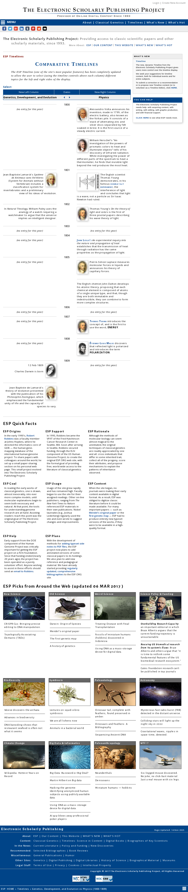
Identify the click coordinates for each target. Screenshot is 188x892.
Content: (26, 840)
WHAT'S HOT (164, 45)
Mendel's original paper (103, 512)
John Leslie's (84, 240)
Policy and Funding (75, 845)
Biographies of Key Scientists (148, 840)
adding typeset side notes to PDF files (65, 545)
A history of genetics (62, 646)
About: (27, 835)
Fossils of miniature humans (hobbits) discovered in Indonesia (113, 638)
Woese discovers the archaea (21, 710)
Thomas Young (98, 321)
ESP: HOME (8, 888)
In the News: (23, 845)
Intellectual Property (97, 865)
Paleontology (104, 680)
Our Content (51, 835)
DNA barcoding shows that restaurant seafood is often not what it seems (23, 728)
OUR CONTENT (103, 45)
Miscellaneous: (21, 855)
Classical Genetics (110, 22)
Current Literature (46, 845)
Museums (169, 860)
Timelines (136, 22)
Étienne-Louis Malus (102, 343)
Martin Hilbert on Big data (66, 780)
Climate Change (14, 743)
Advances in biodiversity (19, 717)
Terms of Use (43, 865)
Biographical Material (145, 860)
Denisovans (102, 780)
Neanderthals (103, 773)
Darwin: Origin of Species (65, 624)
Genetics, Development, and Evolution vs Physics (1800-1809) (70, 888)
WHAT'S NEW (144, 45)
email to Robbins (23, 571)
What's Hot (176, 22)
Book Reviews (78, 850)
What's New (156, 22)
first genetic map (99, 515)
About (88, 22)
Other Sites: (23, 860)
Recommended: (21, 850)
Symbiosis (56, 680)
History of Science (114, 860)
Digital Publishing (61, 860)
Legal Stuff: (24, 865)
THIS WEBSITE (124, 45)
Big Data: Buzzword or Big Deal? (69, 773)
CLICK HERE (143, 118)
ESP (88, 45)
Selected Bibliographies (50, 850)
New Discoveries (102, 845)
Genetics (39, 860)
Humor (70, 855)
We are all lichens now (63, 720)
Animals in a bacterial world (67, 728)
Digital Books (115, 840)
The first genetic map (63, 638)
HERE (174, 88)
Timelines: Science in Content (82, 840)
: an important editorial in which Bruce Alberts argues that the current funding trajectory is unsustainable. (160, 630)
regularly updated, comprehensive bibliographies (62, 571)
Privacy (60, 865)
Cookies (74, 865)
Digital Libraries (87, 860)
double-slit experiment (112, 185)
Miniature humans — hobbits (113, 787)
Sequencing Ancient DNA (110, 734)
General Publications (48, 855)
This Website (71, 835)
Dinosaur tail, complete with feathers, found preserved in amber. (112, 713)
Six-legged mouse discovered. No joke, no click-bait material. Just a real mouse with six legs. (160, 776)
